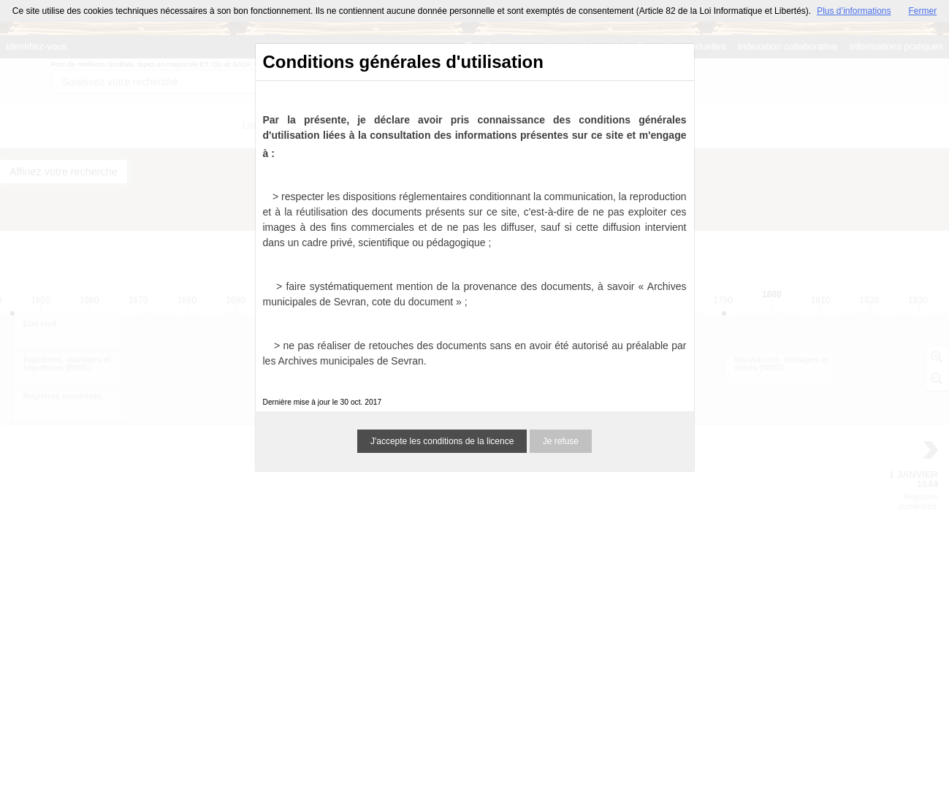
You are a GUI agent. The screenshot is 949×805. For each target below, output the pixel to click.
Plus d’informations (854, 11)
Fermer (923, 11)
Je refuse (561, 441)
